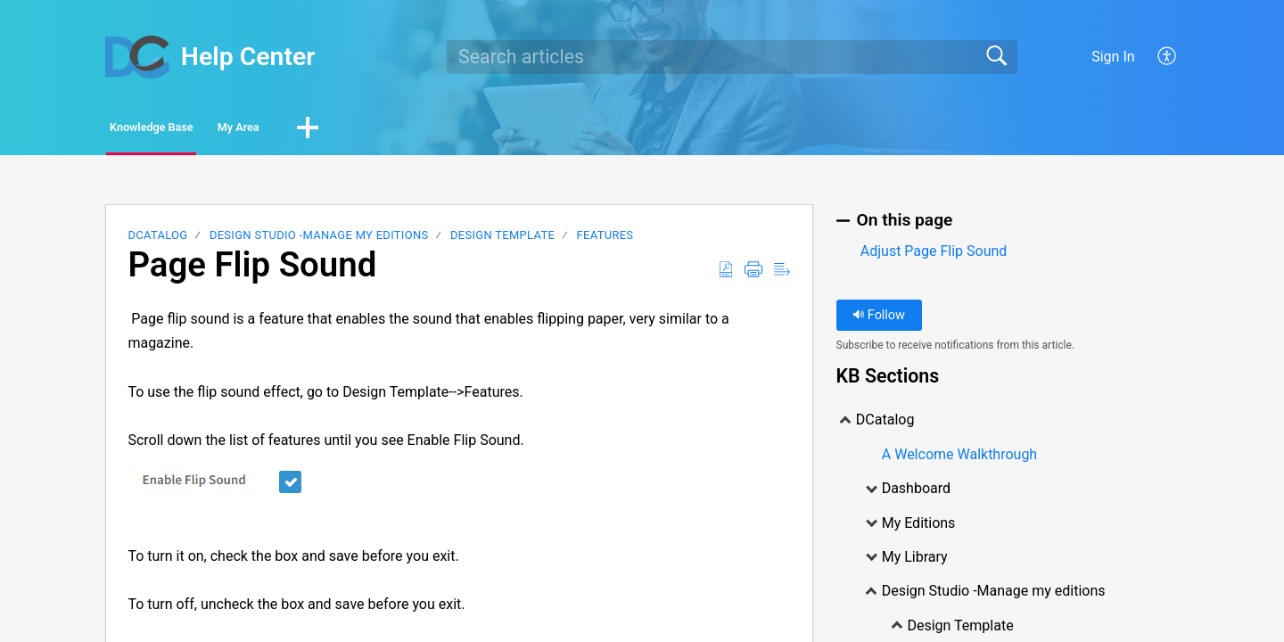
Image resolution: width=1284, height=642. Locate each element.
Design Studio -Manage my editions (321, 240)
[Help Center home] (137, 57)
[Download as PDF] (726, 274)
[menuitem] (1157, 57)
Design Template (502, 240)
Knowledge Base (189, 129)
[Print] (753, 274)
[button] (426, 131)
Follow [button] (878, 319)
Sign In (1112, 56)
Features (605, 240)
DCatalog (157, 240)
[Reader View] (782, 274)
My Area (331, 129)
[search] (732, 57)
